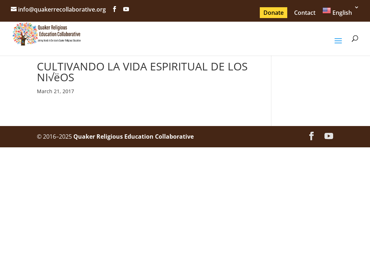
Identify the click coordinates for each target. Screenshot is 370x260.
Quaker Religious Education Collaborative (133, 136)
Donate (273, 13)
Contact (304, 13)
